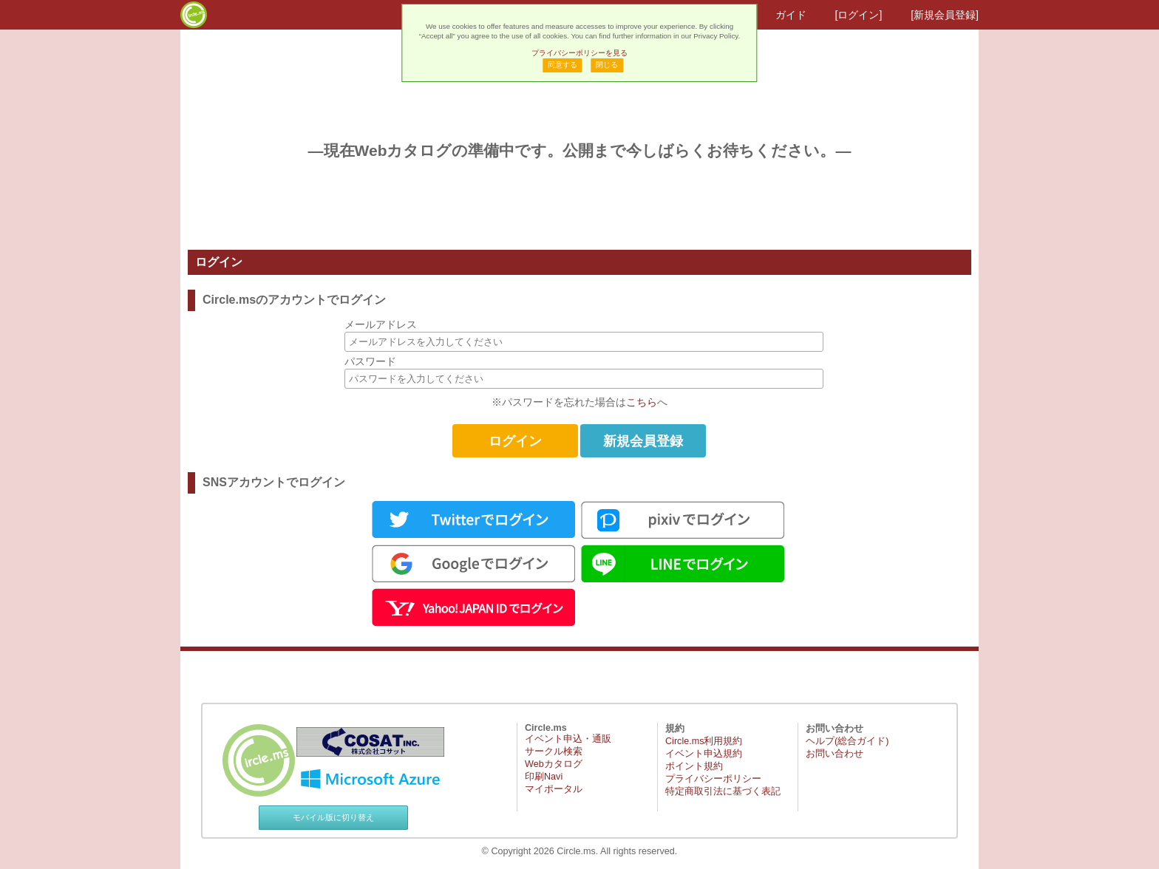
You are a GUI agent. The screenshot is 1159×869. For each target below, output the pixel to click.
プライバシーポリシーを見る (579, 53)
